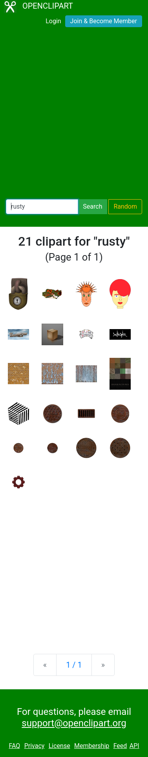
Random (125, 206)
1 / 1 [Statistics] (74, 665)
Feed (120, 746)
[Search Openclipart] (42, 206)
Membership (91, 746)
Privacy (34, 746)
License (59, 746)
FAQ (14, 746)
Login (53, 21)
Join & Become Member (103, 21)
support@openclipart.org (74, 723)
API (134, 746)
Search (92, 206)
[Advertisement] (74, 115)
